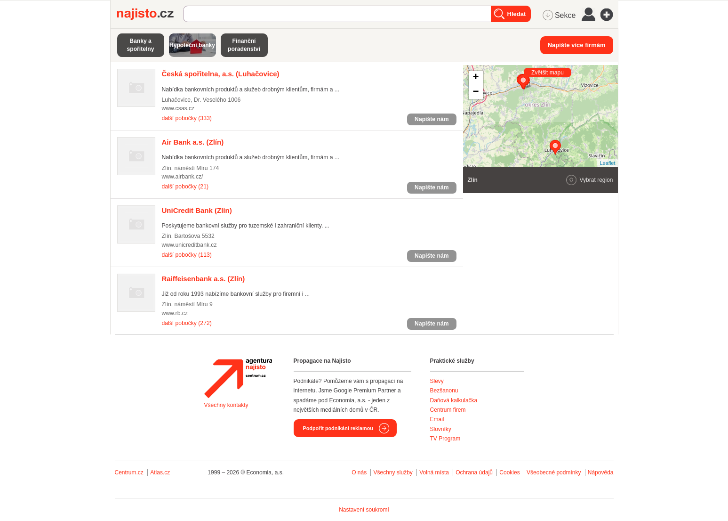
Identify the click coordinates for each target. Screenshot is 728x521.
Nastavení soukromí (364, 509)
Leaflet (607, 163)
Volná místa (434, 472)
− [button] (475, 92)
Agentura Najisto (238, 378)
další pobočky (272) (187, 323)
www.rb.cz (175, 313)
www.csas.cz (178, 108)
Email (437, 419)
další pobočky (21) (185, 186)
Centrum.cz (129, 472)
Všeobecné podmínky (554, 472)
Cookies (509, 472)
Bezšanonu (444, 390)
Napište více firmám (577, 45)
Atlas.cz (160, 472)
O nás (359, 472)
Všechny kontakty (226, 405)
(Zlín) (193, 142)
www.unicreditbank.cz (189, 245)
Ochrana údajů (474, 472)
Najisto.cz (150, 14)
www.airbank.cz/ (182, 176)
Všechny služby (393, 472)
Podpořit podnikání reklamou (338, 428)
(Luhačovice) (221, 74)
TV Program (445, 438)
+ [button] (475, 78)
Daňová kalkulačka (454, 400)
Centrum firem (448, 410)
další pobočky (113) (187, 255)
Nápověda (601, 472)
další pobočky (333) (187, 118)
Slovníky (440, 429)
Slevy (437, 381)
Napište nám (431, 119)
